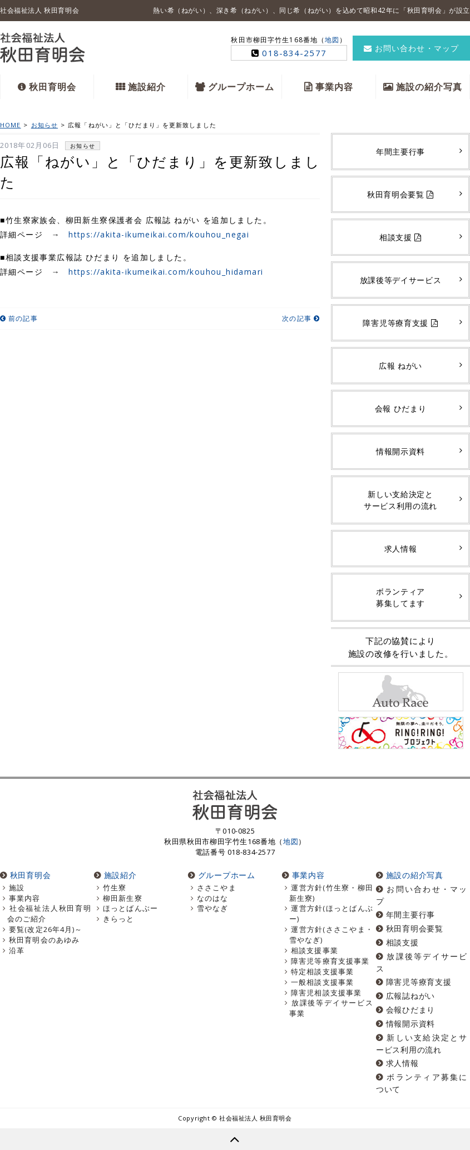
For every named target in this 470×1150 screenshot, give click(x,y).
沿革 (16, 950)
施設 (16, 888)
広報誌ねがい (410, 995)
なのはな (212, 898)
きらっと (118, 919)
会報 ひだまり (401, 408)
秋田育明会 (53, 87)
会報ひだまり (410, 1009)
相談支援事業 (314, 950)
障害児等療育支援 (400, 323)
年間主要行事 (400, 151)
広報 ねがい (400, 365)
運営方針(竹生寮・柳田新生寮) (331, 893)
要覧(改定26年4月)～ (45, 929)
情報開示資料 (400, 451)
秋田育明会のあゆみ (44, 940)
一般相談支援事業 (322, 982)
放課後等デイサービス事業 (331, 1008)
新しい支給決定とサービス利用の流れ (400, 500)
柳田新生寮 (122, 898)
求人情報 (400, 548)
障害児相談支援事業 (326, 993)
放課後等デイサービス (401, 280)
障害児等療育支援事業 (330, 961)
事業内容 (334, 87)
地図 (332, 39)
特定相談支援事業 (322, 971)
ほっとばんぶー (130, 908)
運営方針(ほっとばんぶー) (331, 914)
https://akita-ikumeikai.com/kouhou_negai (158, 234)
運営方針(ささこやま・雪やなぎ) (331, 935)
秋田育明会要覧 (400, 194)
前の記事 (19, 318)
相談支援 (400, 237)
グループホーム (241, 87)
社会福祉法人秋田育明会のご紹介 (49, 914)
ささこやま (216, 888)
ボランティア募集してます (400, 597)
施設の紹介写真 (429, 87)
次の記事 (301, 318)
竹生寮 (114, 888)
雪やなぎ (212, 908)
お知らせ (82, 146)
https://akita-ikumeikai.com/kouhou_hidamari (165, 271)
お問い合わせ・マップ (411, 48)
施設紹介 (147, 87)
